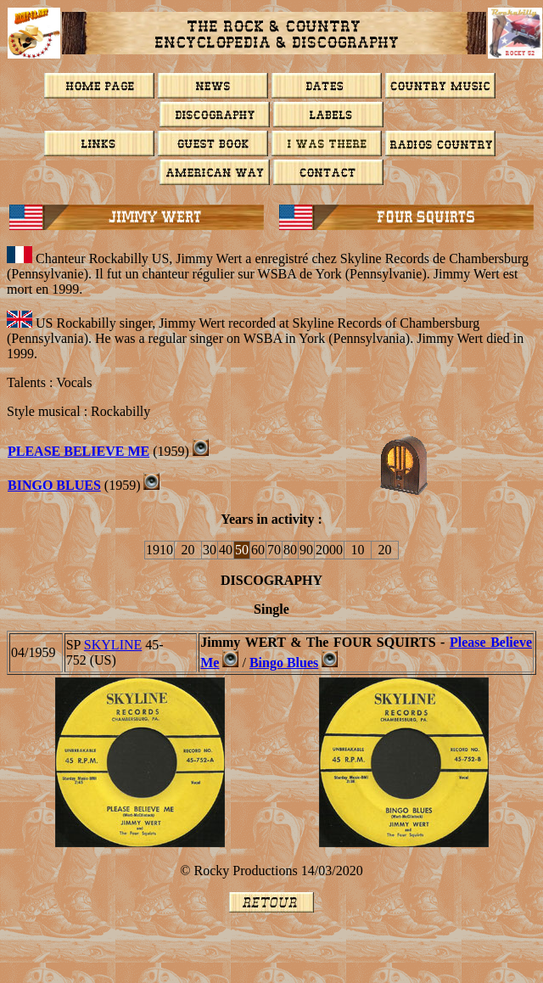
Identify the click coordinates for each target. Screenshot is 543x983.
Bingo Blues (54, 485)
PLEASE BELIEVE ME (78, 451)
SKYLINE (113, 645)
